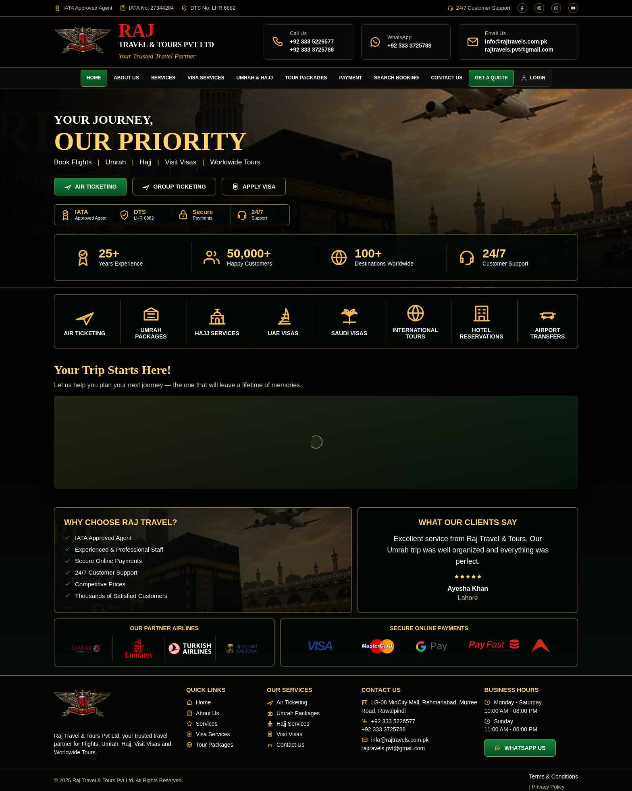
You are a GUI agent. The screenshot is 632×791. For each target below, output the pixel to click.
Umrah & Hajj (255, 78)
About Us (126, 78)
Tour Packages (306, 78)
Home (94, 78)
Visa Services (205, 78)
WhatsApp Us (519, 748)
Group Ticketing (174, 186)
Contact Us (446, 78)
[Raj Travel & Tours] (134, 41)
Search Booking (396, 78)
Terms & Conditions (553, 776)
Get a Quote (491, 78)
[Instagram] (539, 8)
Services (163, 78)
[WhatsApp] (556, 8)
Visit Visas (284, 734)
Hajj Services (288, 723)
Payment (350, 78)
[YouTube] (573, 8)
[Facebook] (522, 8)
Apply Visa (254, 186)
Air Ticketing (90, 186)
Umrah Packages (293, 713)
